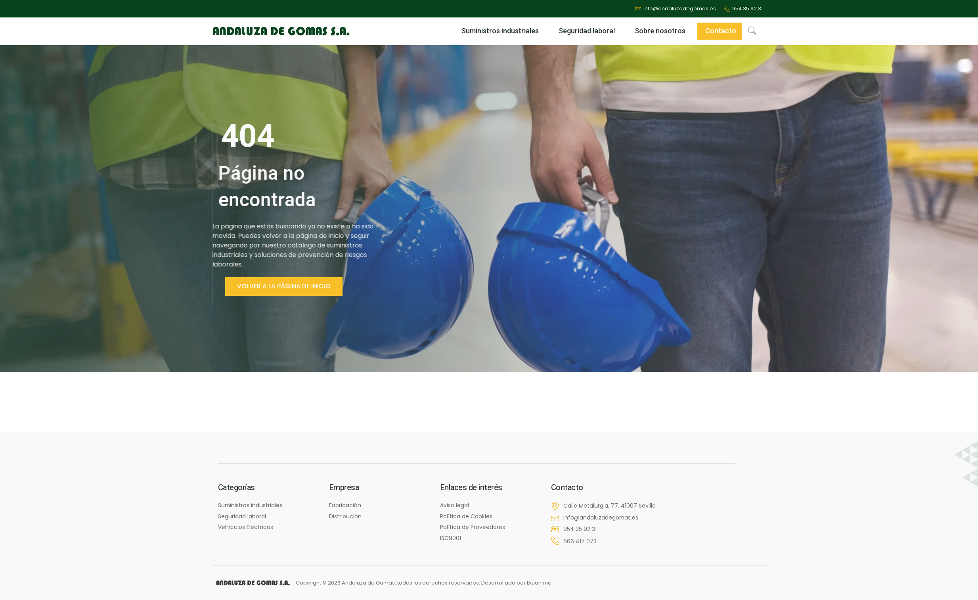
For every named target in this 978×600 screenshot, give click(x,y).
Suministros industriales (502, 31)
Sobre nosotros (662, 31)
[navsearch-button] (752, 31)
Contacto (720, 31)
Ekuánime (539, 583)
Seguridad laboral (589, 31)
